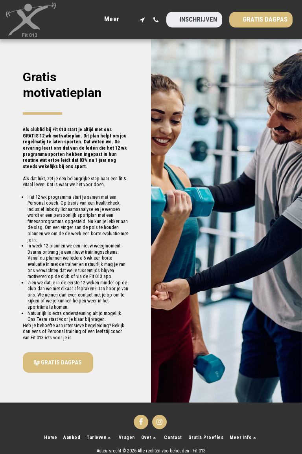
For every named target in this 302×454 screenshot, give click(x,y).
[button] (142, 19)
